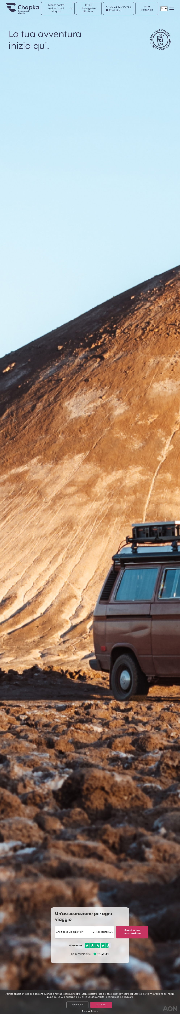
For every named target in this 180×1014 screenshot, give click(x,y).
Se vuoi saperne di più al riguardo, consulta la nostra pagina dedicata (95, 997)
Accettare (101, 1004)
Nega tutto (77, 1004)
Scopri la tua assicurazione (132, 932)
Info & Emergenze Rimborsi (89, 8)
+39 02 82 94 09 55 (118, 7)
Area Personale (147, 8)
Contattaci (113, 10)
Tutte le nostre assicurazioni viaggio (56, 8)
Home (18, 5)
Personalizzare (90, 1011)
